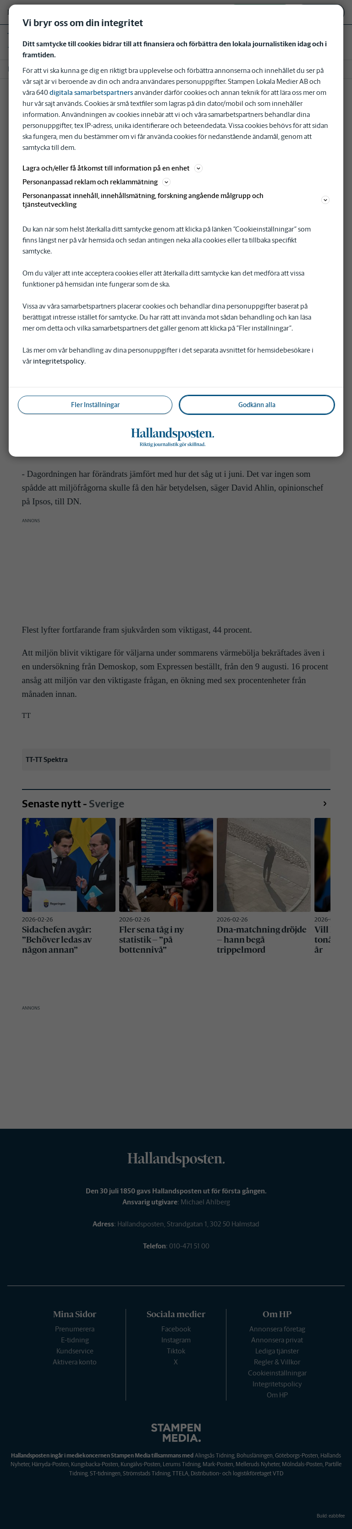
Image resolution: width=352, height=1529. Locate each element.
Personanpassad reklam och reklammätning (96, 181)
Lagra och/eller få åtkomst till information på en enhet (112, 168)
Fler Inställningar (95, 405)
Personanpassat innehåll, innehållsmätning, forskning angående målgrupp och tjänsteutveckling (176, 200)
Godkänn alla (256, 405)
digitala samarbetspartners (91, 92)
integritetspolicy (58, 361)
